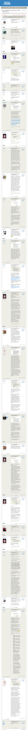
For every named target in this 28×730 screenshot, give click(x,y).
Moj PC (4, 27)
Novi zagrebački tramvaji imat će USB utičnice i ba (15, 17)
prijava (6, 7)
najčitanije (16, 7)
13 (6, 67)
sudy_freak (4, 132)
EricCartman (5, 19)
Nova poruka (23, 729)
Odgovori (23, 20)
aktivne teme (12, 7)
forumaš (4, 40)
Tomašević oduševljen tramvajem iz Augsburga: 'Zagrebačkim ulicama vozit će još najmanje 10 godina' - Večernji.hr (15, 278)
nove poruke (19, 7)
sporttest (4, 69)
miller (4, 721)
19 (12, 326)
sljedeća (5, 729)
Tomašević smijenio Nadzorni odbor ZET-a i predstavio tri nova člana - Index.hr (15, 287)
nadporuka (23, 129)
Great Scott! (4, 328)
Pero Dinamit (5, 29)
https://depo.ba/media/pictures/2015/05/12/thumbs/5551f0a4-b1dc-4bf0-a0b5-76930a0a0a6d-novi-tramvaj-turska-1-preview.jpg (19, 120)
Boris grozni (5, 53)
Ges (3, 347)
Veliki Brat (4, 240)
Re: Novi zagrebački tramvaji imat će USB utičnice (15, 30)
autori (22, 7)
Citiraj (23, 21)
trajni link (24, 27)
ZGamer (4, 229)
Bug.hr (3, 7)
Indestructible (5, 102)
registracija (8, 7)
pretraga (25, 7)
